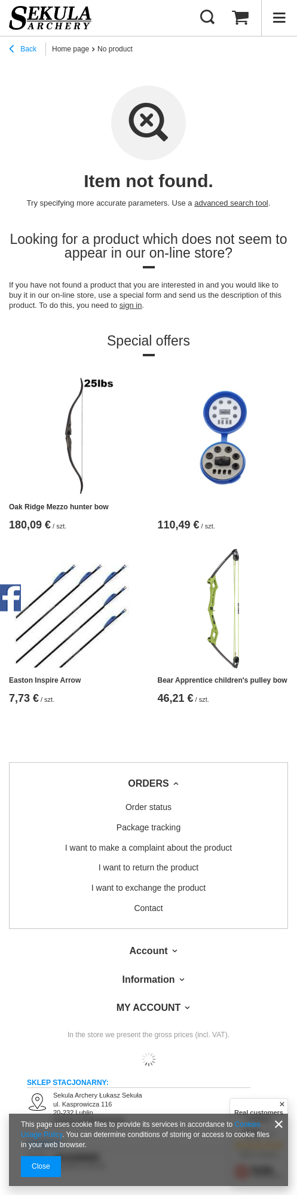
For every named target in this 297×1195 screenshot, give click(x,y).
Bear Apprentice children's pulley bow (222, 680)
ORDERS (148, 783)
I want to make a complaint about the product (148, 847)
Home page (70, 49)
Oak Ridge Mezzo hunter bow (59, 507)
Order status (148, 807)
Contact (148, 908)
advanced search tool (231, 202)
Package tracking (148, 827)
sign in (131, 305)
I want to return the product (148, 867)
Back (22, 50)
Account (149, 951)
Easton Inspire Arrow (45, 680)
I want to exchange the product (148, 888)
